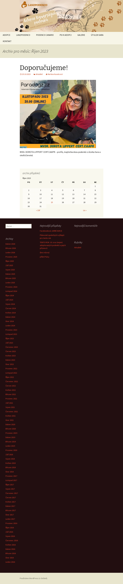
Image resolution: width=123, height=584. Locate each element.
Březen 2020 (11, 428)
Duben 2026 (10, 244)
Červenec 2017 (12, 493)
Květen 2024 (11, 312)
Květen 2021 (11, 416)
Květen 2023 (11, 355)
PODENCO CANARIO (45, 35)
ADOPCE (6, 35)
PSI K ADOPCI (66, 35)
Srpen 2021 (10, 407)
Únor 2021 (10, 420)
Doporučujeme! (44, 68)
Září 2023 (9, 342)
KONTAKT (7, 41)
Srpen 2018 (10, 459)
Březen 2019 (11, 441)
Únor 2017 (10, 514)
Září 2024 (9, 300)
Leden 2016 (10, 562)
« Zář (38, 210)
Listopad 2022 (11, 373)
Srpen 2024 (10, 304)
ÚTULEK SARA (97, 35)
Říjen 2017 (10, 484)
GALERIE (81, 35)
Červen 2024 (11, 308)
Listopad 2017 (11, 480)
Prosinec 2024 (11, 287)
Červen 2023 (11, 351)
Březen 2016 (11, 553)
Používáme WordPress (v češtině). (34, 578)
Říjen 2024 (10, 295)
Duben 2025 (10, 274)
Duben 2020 (10, 424)
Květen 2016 (11, 545)
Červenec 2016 (12, 540)
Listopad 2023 (11, 334)
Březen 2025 (11, 278)
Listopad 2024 (11, 291)
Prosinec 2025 (11, 257)
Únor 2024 (10, 321)
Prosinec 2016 (11, 523)
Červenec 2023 (12, 347)
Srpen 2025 (10, 269)
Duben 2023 (10, 360)
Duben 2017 (10, 506)
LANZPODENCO (23, 35)
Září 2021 (9, 403)
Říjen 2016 (10, 527)
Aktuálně (39, 74)
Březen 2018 (11, 467)
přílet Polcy (44, 257)
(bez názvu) (44, 252)
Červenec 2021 (12, 411)
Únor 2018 (10, 471)
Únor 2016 (10, 557)
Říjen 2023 (10, 338)
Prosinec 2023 (11, 330)
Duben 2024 (10, 317)
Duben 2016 (10, 549)
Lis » (85, 210)
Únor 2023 (10, 364)
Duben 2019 (10, 437)
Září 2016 (9, 532)
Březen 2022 (11, 394)
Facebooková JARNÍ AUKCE (51, 231)
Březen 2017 (11, 510)
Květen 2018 (11, 463)
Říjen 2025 (10, 261)
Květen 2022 (11, 390)
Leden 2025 (10, 282)
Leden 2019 (10, 446)
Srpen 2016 (10, 536)
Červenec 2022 (12, 381)
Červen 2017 (11, 497)
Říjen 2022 (10, 377)
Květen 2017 (11, 502)
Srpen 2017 (10, 489)
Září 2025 (9, 265)
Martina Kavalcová (55, 74)
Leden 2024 (10, 325)
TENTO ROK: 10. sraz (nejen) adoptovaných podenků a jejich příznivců (53, 245)
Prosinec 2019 (11, 433)
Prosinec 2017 (11, 476)
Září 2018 (9, 454)
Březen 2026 (11, 248)
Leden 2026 (10, 252)
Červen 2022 (11, 385)
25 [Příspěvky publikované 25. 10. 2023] (52, 202)
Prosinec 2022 (11, 368)
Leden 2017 (10, 519)
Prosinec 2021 (11, 398)
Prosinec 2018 (11, 450)
